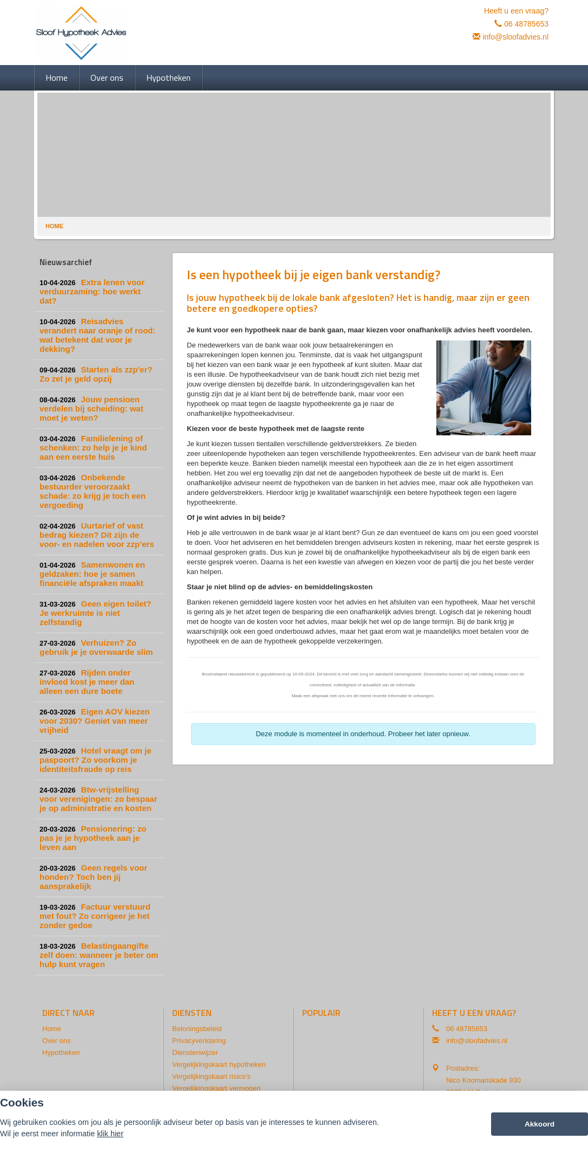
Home (54, 226)
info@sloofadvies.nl (515, 37)
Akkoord (539, 1124)
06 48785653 (526, 24)
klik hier (110, 1133)
